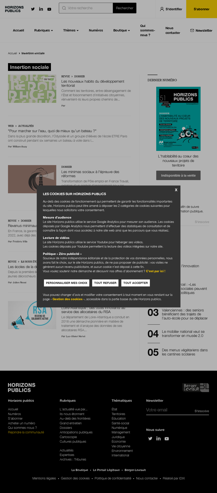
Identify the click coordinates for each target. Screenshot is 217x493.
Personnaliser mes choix (66, 283)
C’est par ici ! (155, 271)
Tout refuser (105, 283)
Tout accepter (135, 283)
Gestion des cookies (68, 299)
